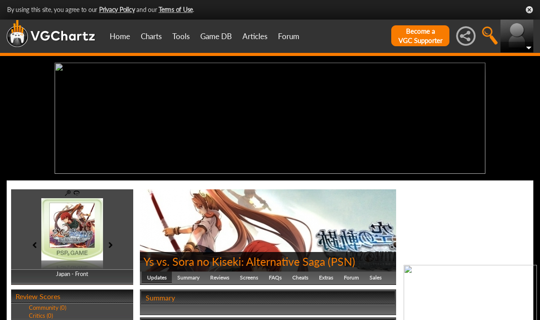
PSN (341, 261)
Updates (157, 277)
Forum (288, 36)
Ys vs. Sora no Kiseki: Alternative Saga (234, 261)
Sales (375, 277)
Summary (188, 277)
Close (529, 9)
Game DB (216, 36)
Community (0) (47, 307)
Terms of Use (176, 9)
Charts (151, 36)
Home (120, 36)
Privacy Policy (117, 9)
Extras (326, 277)
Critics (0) (41, 315)
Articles (254, 36)
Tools (181, 36)
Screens (249, 277)
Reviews (219, 277)
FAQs (275, 277)
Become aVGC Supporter (420, 35)
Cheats (300, 277)
